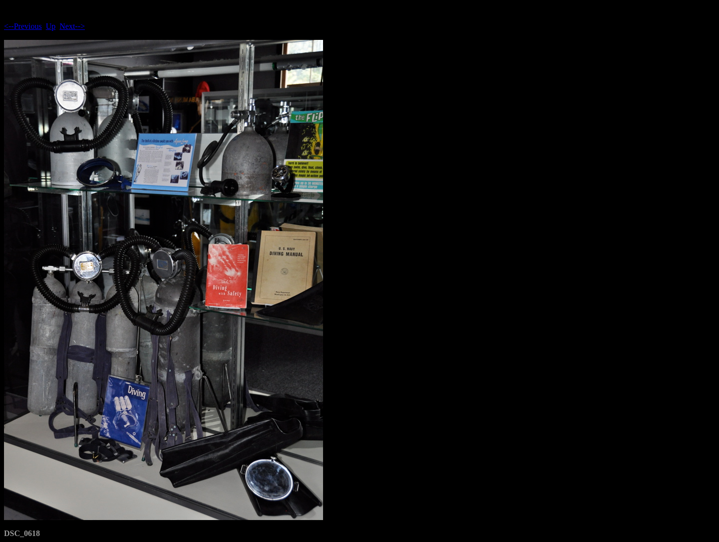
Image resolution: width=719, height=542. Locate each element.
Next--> (72, 26)
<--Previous (23, 26)
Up (51, 26)
